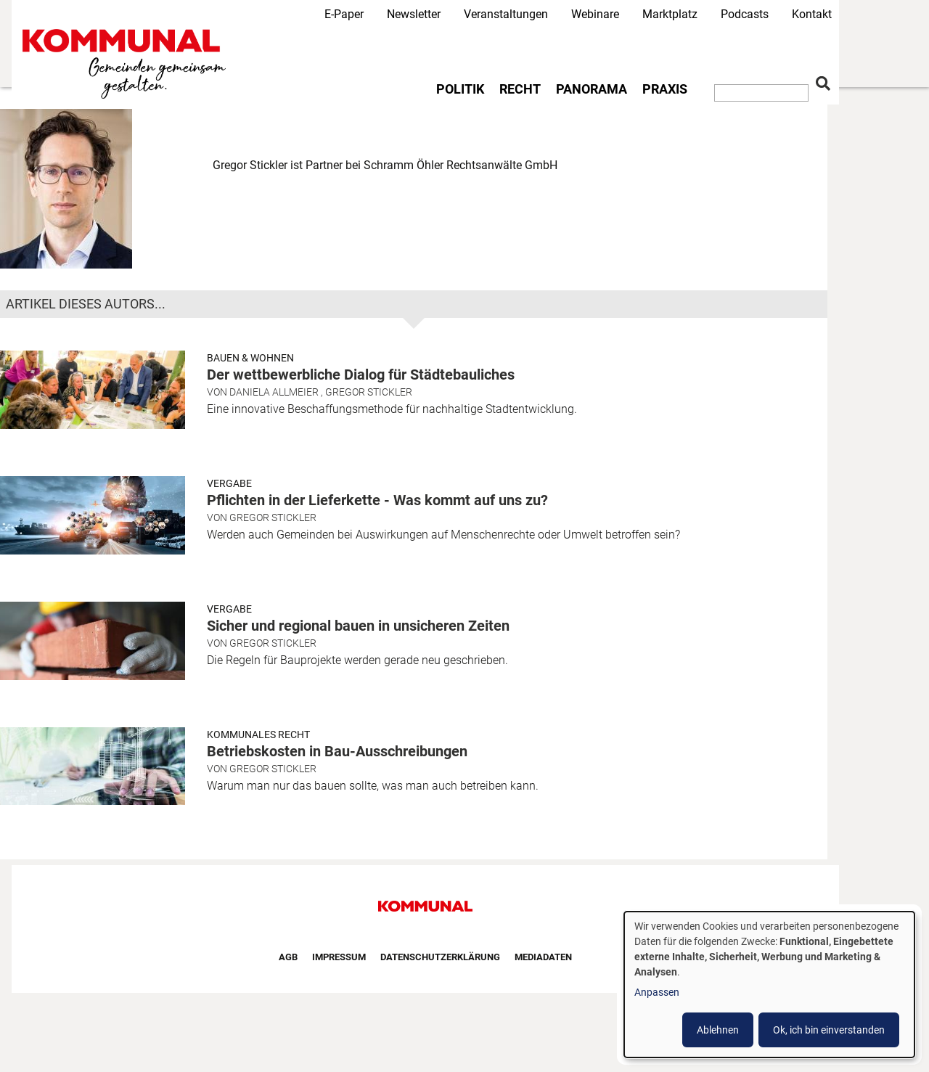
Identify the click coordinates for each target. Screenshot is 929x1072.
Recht (520, 89)
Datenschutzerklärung (440, 957)
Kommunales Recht (258, 734)
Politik (460, 89)
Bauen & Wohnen (250, 358)
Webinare (595, 14)
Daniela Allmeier (274, 392)
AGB (288, 957)
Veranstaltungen (506, 14)
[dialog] (769, 984)
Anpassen (656, 992)
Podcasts (745, 14)
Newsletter (414, 14)
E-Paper (344, 14)
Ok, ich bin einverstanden (829, 1030)
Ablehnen (718, 1030)
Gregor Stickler (368, 392)
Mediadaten (543, 957)
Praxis (664, 89)
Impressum (339, 957)
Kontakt (812, 14)
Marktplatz (669, 14)
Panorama (591, 89)
